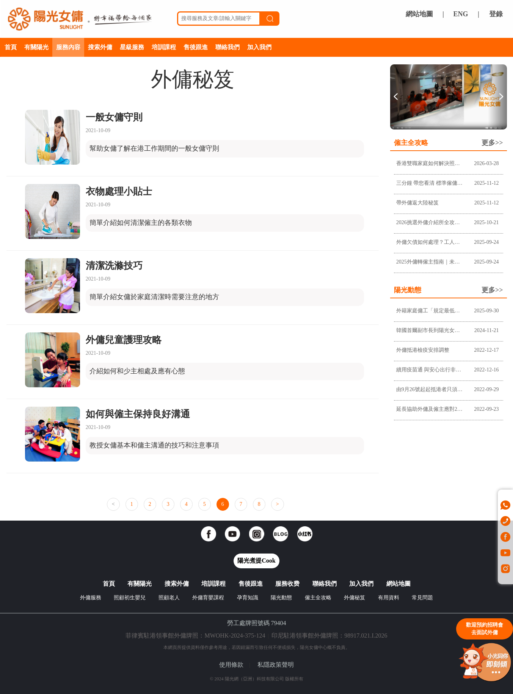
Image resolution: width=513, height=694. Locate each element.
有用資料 (388, 597)
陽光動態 (281, 597)
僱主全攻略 (318, 597)
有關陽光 (36, 47)
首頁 (11, 47)
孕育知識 (247, 597)
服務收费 (287, 583)
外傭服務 (90, 597)
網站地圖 (419, 14)
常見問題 (422, 597)
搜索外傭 (100, 47)
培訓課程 (164, 47)
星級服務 (132, 47)
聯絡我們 (227, 47)
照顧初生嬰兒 (130, 597)
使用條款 (231, 664)
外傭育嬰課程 (208, 597)
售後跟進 (196, 47)
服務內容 (68, 47)
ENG (460, 14)
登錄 (496, 14)
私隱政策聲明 (275, 664)
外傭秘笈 (354, 597)
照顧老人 (169, 597)
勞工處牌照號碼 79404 (256, 623)
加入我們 (259, 47)
